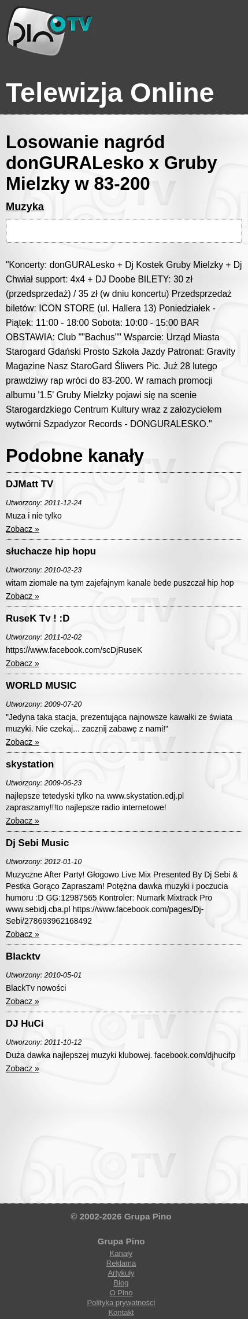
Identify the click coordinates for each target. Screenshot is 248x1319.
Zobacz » (22, 529)
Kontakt (121, 1312)
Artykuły (121, 1273)
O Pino (121, 1292)
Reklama (121, 1263)
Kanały (121, 1253)
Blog (120, 1282)
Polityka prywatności (121, 1302)
